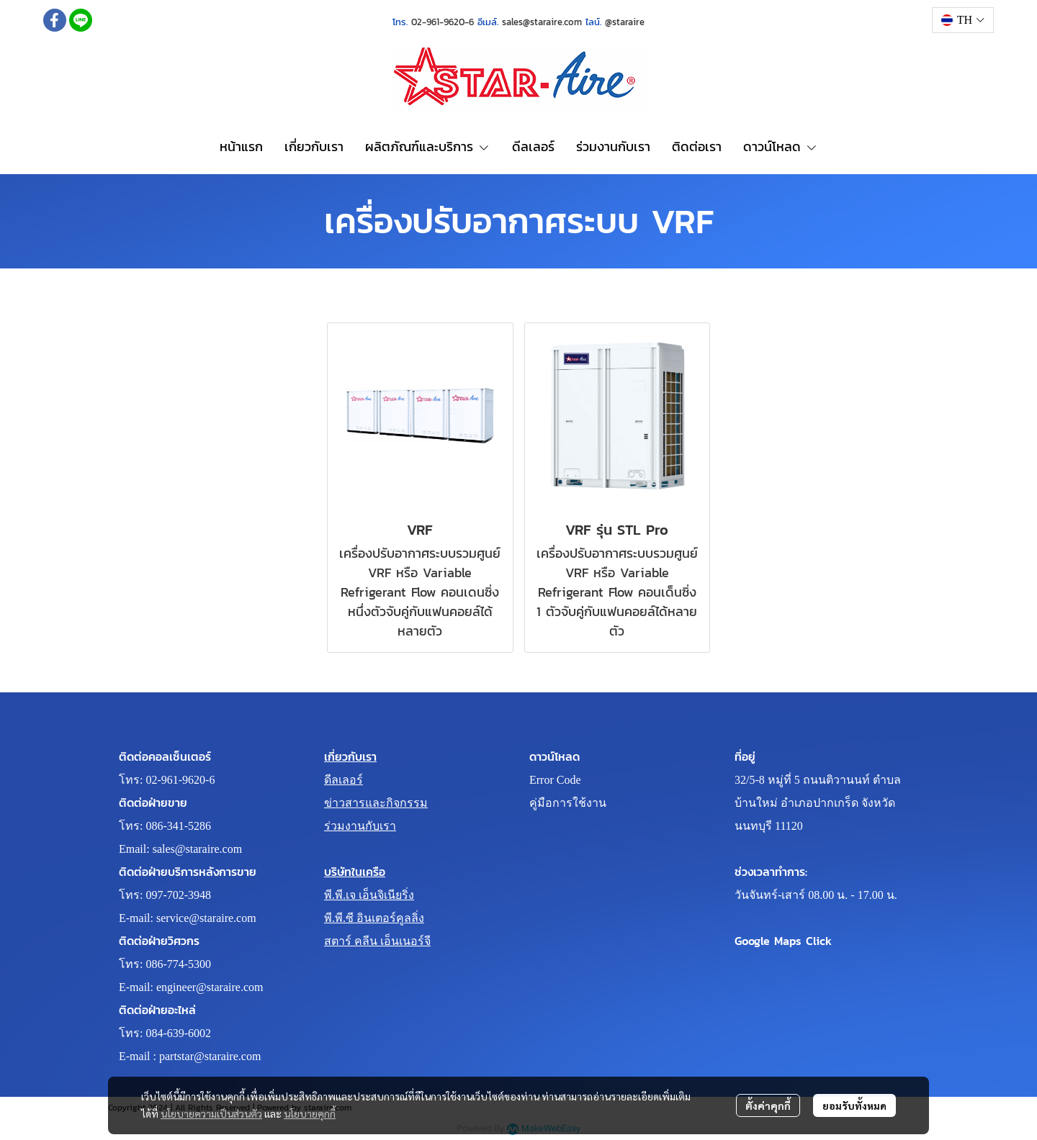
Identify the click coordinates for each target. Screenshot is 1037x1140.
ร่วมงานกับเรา (360, 826)
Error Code (555, 780)
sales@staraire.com (197, 849)
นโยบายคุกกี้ (310, 1113)
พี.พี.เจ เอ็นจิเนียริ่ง (369, 895)
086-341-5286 (178, 826)
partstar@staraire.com (210, 1056)
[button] (963, 20)
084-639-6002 (178, 1033)
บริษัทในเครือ (354, 871)
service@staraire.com (206, 918)
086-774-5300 (178, 964)
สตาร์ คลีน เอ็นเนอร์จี (377, 941)
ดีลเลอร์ (343, 780)
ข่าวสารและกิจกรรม (376, 803)
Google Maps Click (783, 940)
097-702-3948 (178, 895)
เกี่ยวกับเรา (350, 756)
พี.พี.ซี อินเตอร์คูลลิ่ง (374, 918)
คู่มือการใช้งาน (567, 803)
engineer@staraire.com (209, 987)
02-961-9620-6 (180, 780)
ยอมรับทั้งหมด (854, 1105)
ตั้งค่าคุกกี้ (768, 1105)
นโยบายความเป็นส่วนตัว (211, 1113)
